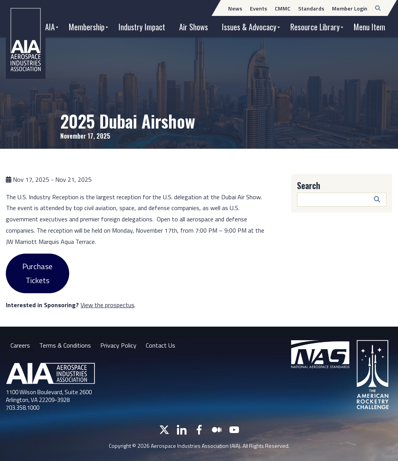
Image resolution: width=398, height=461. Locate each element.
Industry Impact (142, 27)
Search (308, 185)
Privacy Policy (118, 345)
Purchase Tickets (37, 273)
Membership (87, 27)
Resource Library (315, 27)
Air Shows (193, 27)
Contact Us (160, 345)
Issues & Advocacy (249, 27)
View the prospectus (107, 305)
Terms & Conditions (65, 345)
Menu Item (369, 27)
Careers (20, 345)
